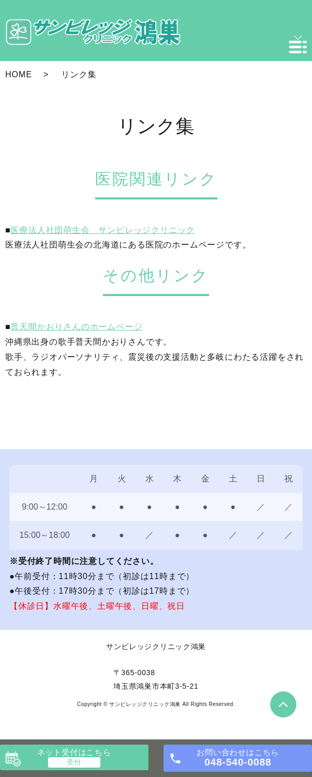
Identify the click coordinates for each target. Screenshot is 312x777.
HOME (18, 74)
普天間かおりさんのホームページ (76, 326)
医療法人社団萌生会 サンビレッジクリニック (102, 230)
